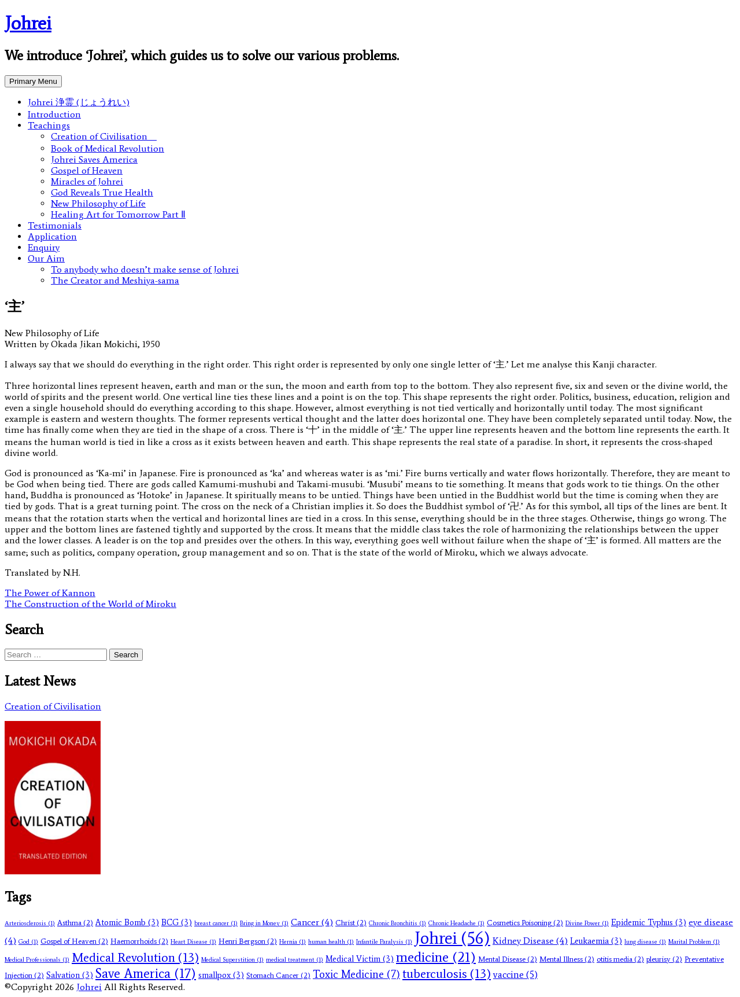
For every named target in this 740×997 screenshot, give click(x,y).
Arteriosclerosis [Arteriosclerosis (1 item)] (30, 923)
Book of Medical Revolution (107, 148)
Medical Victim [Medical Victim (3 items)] (359, 959)
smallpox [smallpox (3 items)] (221, 975)
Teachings (49, 125)
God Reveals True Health (102, 192)
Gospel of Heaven (87, 170)
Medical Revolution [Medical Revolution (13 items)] (135, 957)
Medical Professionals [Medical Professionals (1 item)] (37, 959)
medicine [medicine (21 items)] (436, 956)
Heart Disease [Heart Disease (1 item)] (193, 942)
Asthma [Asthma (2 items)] (75, 922)
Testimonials (55, 225)
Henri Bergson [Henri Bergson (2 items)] (248, 941)
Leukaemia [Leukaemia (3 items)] (596, 941)
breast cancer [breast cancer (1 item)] (216, 923)
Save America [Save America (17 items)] (145, 973)
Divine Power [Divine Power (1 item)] (587, 923)
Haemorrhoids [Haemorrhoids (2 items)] (139, 941)
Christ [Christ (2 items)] (351, 922)
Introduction (54, 114)
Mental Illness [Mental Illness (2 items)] (566, 959)
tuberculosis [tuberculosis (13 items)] (446, 973)
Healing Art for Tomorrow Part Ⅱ (118, 214)
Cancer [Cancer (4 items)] (312, 922)
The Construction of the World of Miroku (90, 603)
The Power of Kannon (50, 592)
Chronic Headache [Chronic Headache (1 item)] (456, 923)
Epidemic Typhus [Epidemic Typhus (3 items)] (648, 922)
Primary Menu (33, 81)
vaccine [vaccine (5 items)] (515, 974)
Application (52, 236)
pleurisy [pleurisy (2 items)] (664, 959)
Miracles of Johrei (87, 181)
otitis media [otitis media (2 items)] (620, 959)
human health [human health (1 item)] (331, 942)
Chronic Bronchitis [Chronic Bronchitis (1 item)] (397, 923)
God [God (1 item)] (28, 942)
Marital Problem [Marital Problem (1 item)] (694, 942)
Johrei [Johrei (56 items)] (452, 938)
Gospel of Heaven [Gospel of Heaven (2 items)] (74, 941)
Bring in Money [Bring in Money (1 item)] (264, 923)
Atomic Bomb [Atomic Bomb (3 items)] (127, 922)
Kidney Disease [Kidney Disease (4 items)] (530, 940)
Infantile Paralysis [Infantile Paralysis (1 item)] (384, 942)
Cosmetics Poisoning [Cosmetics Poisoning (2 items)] (525, 922)
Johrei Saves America (94, 159)
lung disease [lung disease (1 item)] (645, 942)
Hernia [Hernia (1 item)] (292, 942)
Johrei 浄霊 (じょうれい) (79, 102)
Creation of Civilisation (104, 136)
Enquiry (44, 247)
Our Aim (46, 258)
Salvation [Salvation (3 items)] (69, 975)
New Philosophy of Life (98, 203)
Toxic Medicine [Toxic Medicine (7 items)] (356, 974)
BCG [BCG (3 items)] (176, 922)
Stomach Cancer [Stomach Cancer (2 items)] (278, 975)
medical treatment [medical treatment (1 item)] (294, 959)
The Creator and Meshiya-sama (115, 280)
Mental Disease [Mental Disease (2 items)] (507, 959)
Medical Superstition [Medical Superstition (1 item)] (232, 959)
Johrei (28, 23)
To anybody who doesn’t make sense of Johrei (145, 269)
